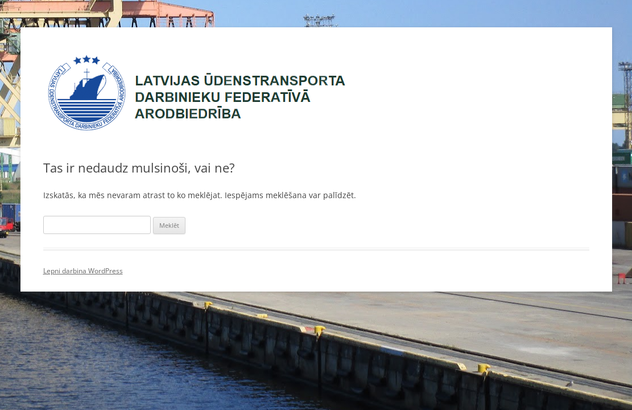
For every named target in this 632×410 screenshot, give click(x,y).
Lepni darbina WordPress (83, 271)
